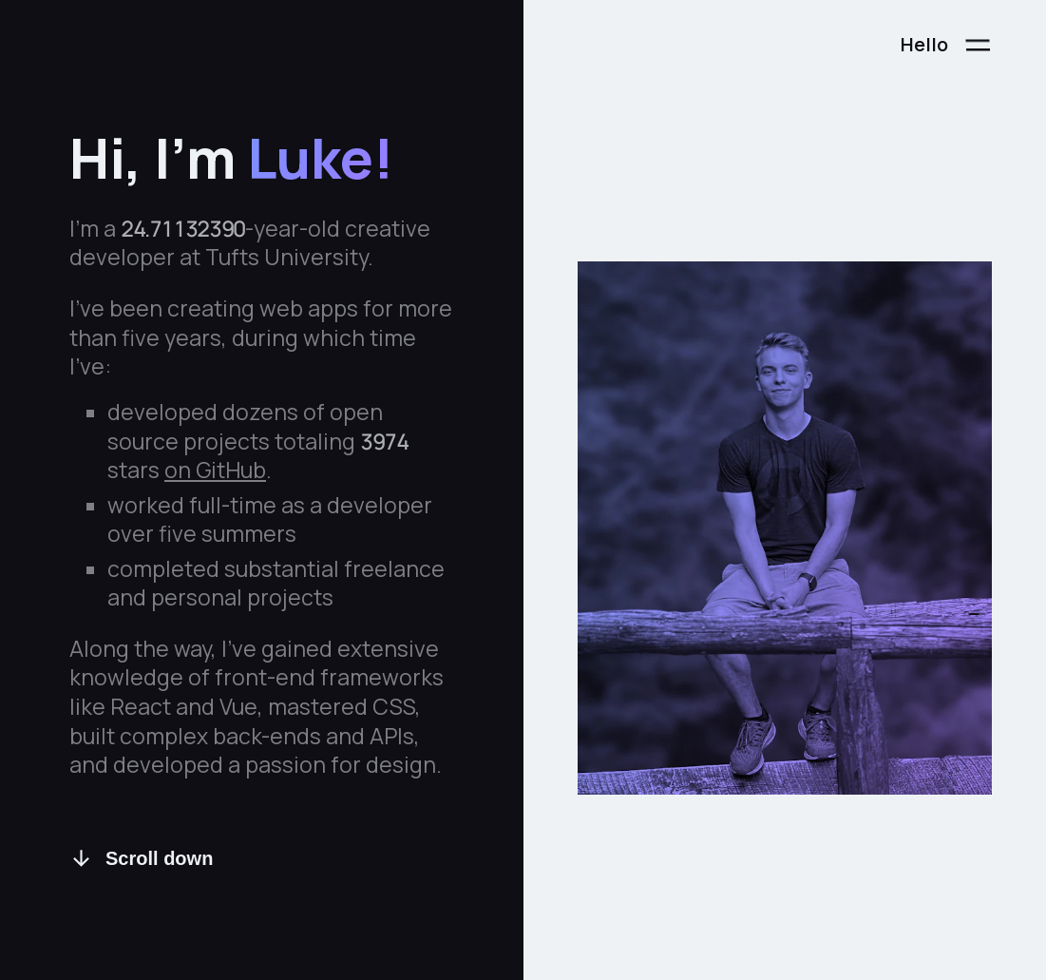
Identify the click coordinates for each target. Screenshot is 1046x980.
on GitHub (215, 470)
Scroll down (141, 859)
